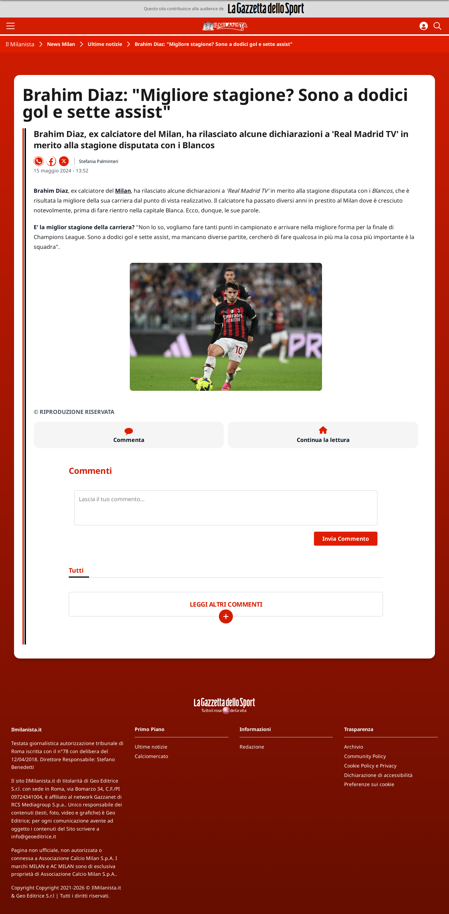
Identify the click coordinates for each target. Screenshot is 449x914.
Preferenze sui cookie (369, 784)
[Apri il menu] (10, 26)
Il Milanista (20, 44)
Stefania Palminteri (98, 161)
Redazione (252, 746)
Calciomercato (151, 756)
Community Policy (365, 756)
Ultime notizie (105, 44)
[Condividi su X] (64, 161)
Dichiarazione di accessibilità (378, 775)
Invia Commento (345, 539)
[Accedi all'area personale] (424, 26)
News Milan (61, 44)
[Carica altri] (226, 616)
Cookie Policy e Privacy (370, 765)
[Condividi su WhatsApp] (38, 161)
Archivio (353, 746)
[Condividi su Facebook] (51, 161)
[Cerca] (438, 26)
